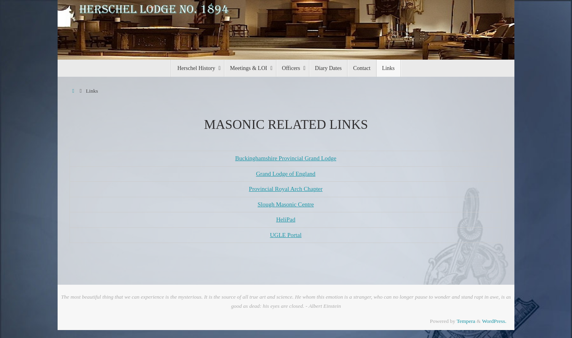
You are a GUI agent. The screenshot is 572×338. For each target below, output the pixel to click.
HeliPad (285, 219)
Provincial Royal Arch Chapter (286, 189)
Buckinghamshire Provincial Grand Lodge (285, 158)
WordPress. (494, 321)
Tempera (465, 321)
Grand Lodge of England (286, 174)
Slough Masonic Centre (285, 204)
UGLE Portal (286, 235)
